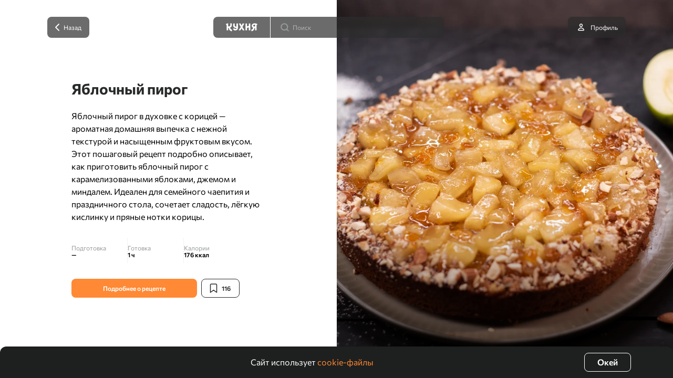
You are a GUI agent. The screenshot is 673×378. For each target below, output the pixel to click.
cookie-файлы (345, 362)
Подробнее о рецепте (134, 288)
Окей (607, 362)
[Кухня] (241, 27)
